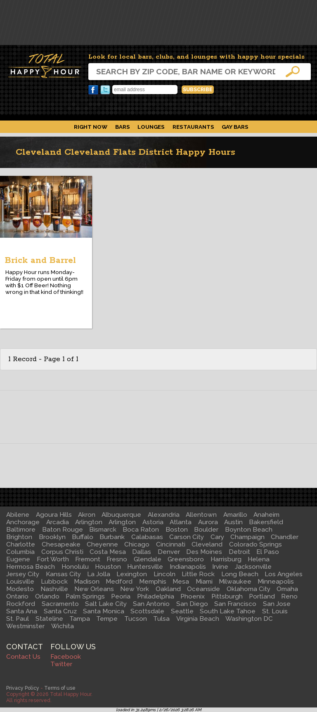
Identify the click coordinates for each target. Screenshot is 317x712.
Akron (86, 514)
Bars (122, 126)
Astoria (152, 522)
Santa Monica (103, 611)
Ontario (17, 596)
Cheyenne (102, 544)
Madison (86, 581)
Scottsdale (147, 611)
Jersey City (22, 574)
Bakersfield (266, 522)
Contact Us (23, 656)
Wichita (62, 626)
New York (134, 589)
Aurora (208, 522)
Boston (177, 529)
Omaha (287, 589)
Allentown (201, 514)
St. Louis (275, 611)
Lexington (131, 574)
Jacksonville (253, 566)
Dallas (141, 552)
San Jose (277, 604)
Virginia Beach (197, 618)
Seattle (182, 611)
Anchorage (23, 522)
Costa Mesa (108, 552)
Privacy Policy (22, 688)
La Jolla (98, 574)
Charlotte (20, 544)
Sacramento (60, 604)
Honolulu (75, 566)
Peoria (120, 596)
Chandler (284, 537)
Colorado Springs (255, 544)
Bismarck (102, 529)
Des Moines (204, 552)
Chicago (136, 544)
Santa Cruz (60, 611)
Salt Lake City (106, 604)
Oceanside (203, 589)
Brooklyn (52, 537)
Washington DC (249, 618)
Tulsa (161, 618)
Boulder (206, 529)
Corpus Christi (62, 552)
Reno (289, 596)
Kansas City (63, 574)
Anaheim (266, 514)
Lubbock (54, 581)
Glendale (147, 559)
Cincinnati (170, 544)
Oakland (168, 589)
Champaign (247, 537)
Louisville (20, 581)
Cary (217, 537)
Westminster (25, 626)
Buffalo (82, 537)
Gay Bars (235, 126)
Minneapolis (276, 581)
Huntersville (145, 566)
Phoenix (192, 596)
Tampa (79, 618)
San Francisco (235, 604)
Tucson (135, 618)
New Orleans (94, 589)
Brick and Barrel (40, 260)
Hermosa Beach (30, 566)
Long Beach (239, 574)
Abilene (17, 514)
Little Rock (198, 574)
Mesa (181, 581)
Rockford (20, 604)
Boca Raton (141, 529)
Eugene (18, 559)
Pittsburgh (227, 596)
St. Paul (17, 618)
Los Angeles (284, 574)
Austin (233, 522)
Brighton (19, 537)
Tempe (107, 618)
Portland (262, 596)
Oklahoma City (248, 589)
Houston (108, 566)
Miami (204, 581)
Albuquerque (121, 514)
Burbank (112, 537)
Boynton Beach (248, 529)
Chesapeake (61, 544)
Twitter (105, 90)
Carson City (186, 537)
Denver (169, 552)
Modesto (20, 589)
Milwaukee (235, 581)
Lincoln (164, 574)
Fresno (116, 559)
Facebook (93, 90)
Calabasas (147, 537)
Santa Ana (21, 611)
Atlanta (181, 522)
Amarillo (235, 514)
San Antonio (151, 604)
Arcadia (57, 522)
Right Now (90, 126)
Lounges (151, 126)
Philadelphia (155, 596)
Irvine (220, 566)
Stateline (49, 618)
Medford (119, 581)
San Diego (192, 604)
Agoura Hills (54, 514)
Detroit (239, 552)
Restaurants (193, 126)
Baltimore (20, 529)
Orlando (47, 596)
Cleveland (207, 544)
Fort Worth (53, 559)
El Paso (267, 552)
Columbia (20, 552)
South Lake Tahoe (227, 611)
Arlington (88, 522)
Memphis (152, 581)
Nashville (54, 589)
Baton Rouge (62, 529)
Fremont (87, 559)
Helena (259, 559)
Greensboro (186, 559)
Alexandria (164, 514)
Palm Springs (85, 596)
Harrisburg (226, 559)
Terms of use (60, 688)
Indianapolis (188, 566)
